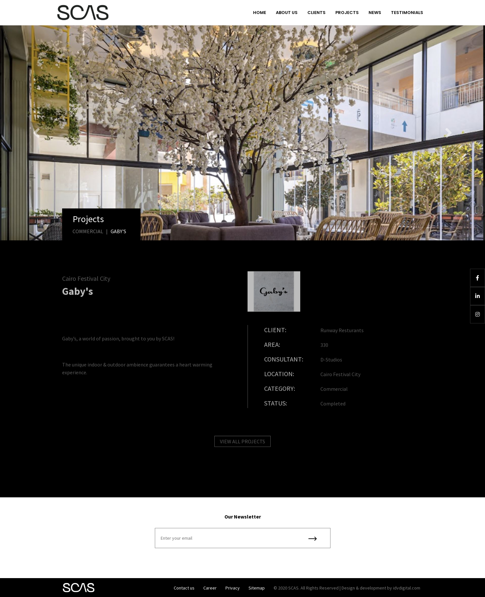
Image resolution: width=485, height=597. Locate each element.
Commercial (88, 231)
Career (210, 588)
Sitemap (257, 588)
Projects (347, 12)
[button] (36, 132)
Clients (316, 12)
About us (287, 12)
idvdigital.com (406, 588)
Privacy (232, 588)
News (375, 12)
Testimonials (407, 12)
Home (259, 12)
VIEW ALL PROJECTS (242, 444)
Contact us (184, 588)
